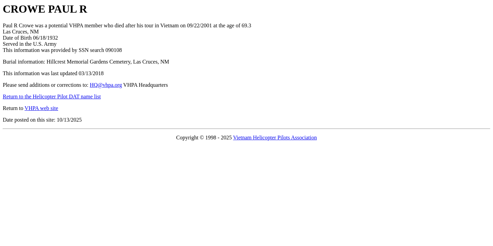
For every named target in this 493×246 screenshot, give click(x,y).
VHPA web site (41, 108)
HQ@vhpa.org (106, 85)
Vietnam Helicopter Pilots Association (275, 137)
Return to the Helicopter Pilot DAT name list (52, 96)
